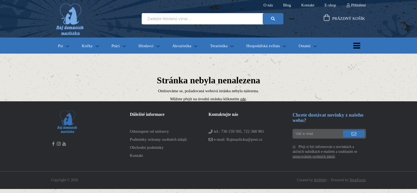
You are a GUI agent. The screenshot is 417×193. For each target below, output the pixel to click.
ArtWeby (320, 180)
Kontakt (136, 155)
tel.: (239, 131)
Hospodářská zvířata (263, 45)
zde (243, 98)
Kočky (87, 45)
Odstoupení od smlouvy (149, 131)
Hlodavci (146, 45)
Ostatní (305, 45)
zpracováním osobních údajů (314, 156)
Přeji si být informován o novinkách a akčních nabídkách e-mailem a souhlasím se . (325, 151)
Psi (60, 45)
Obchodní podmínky (146, 147)
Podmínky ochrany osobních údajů (158, 139)
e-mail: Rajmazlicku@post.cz (238, 139)
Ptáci (116, 45)
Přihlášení (358, 5)
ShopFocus (358, 180)
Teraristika (218, 45)
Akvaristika (181, 45)
